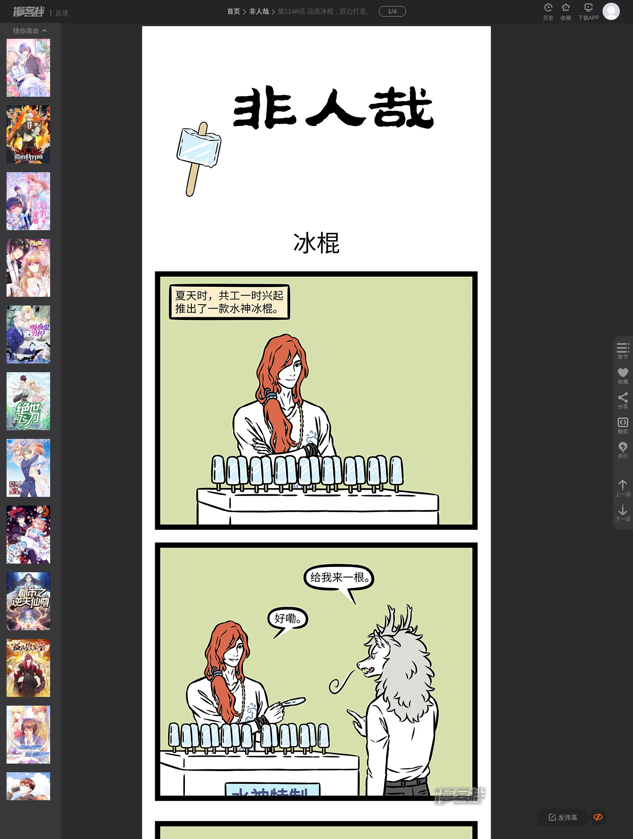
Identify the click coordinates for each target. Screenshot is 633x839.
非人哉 (259, 11)
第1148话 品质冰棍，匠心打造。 (325, 11)
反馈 (61, 13)
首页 (233, 11)
